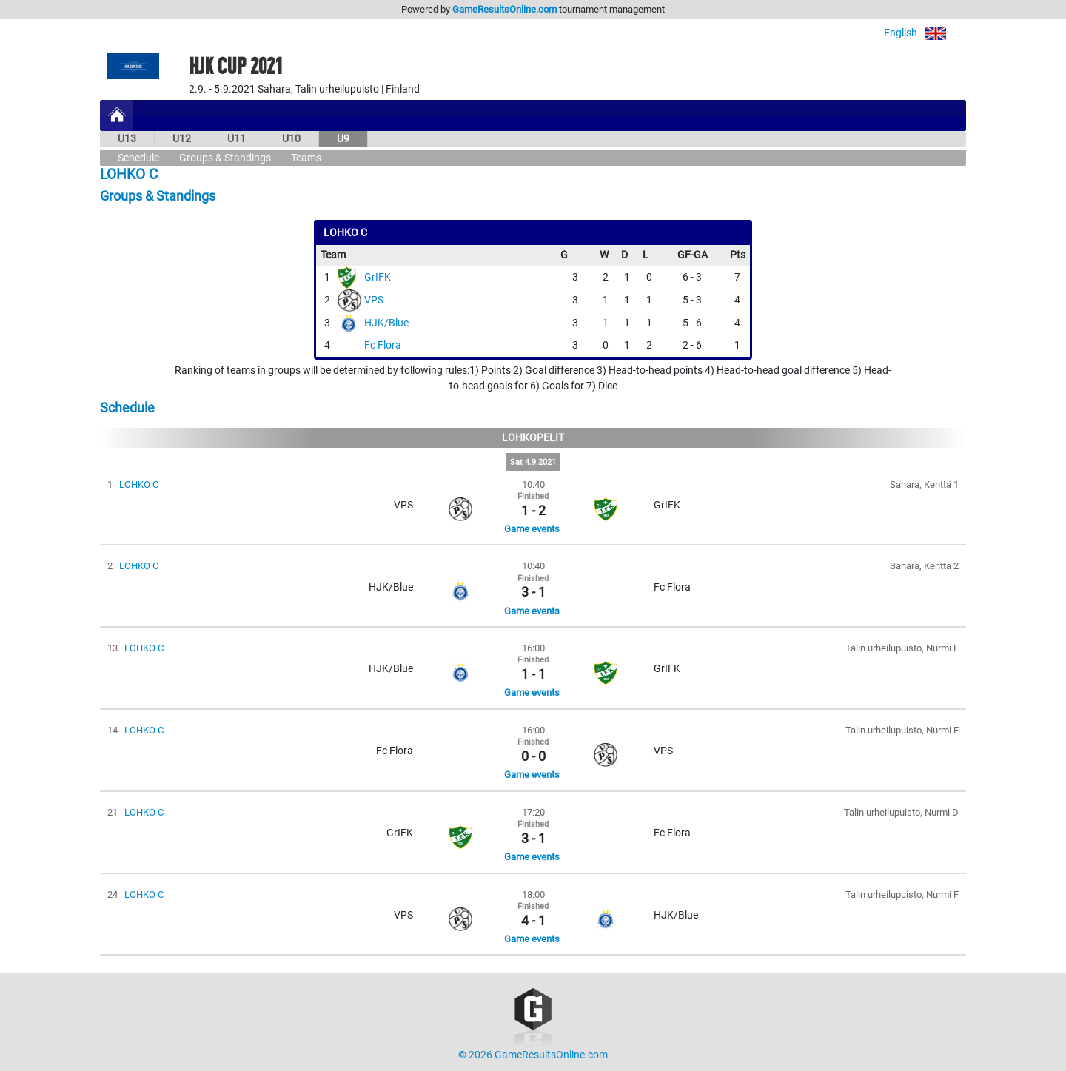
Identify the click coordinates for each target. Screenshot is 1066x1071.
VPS (373, 300)
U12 (181, 138)
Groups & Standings (225, 158)
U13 (127, 138)
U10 (291, 138)
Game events (532, 528)
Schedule (138, 158)
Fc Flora (382, 345)
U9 (343, 138)
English (925, 33)
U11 (236, 138)
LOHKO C (138, 484)
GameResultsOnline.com (504, 9)
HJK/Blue (386, 323)
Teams (306, 158)
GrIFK (377, 277)
